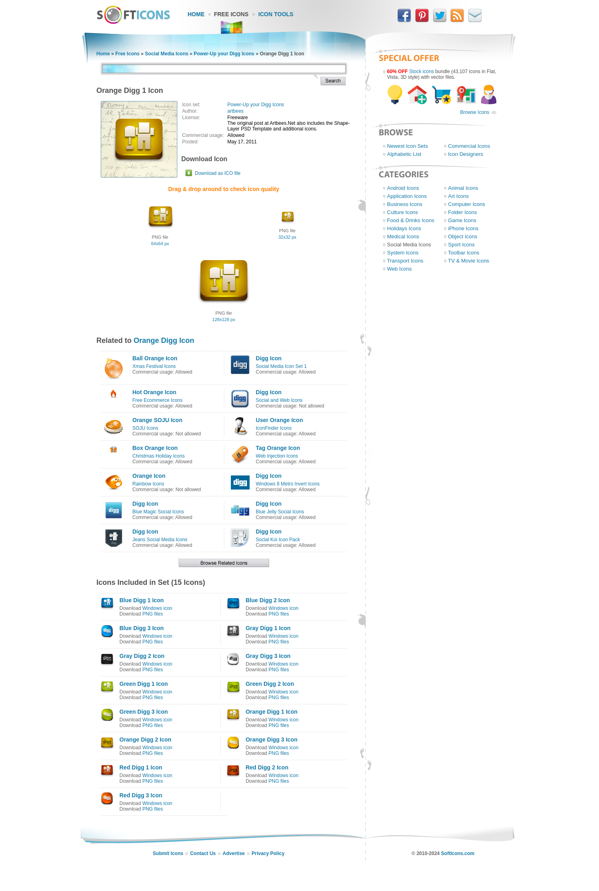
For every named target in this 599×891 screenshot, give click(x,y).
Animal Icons (463, 188)
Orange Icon (149, 476)
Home (196, 14)
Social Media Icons (166, 54)
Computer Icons (466, 204)
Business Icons (404, 204)
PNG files (152, 614)
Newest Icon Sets (407, 146)
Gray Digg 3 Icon (268, 656)
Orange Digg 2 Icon (145, 739)
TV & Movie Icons (468, 261)
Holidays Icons (404, 228)
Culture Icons (402, 212)
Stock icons (421, 71)
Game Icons (462, 220)
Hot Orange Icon (155, 392)
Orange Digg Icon (164, 340)
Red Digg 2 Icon (267, 767)
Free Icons (231, 14)
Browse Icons (474, 112)
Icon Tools (275, 14)
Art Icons (458, 196)
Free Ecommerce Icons (158, 400)
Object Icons (462, 236)
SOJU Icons (145, 428)
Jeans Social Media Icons (160, 539)
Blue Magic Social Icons (158, 512)
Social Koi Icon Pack (278, 539)
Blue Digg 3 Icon (142, 628)
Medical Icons (403, 236)
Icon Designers (465, 154)
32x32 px (287, 237)
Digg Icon (269, 358)
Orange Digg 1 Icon (271, 711)
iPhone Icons (463, 228)
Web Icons (399, 269)
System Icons (403, 253)
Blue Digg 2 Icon (268, 600)
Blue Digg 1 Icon (142, 600)
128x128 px (223, 319)
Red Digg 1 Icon (141, 767)
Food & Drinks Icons (410, 220)
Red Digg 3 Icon (141, 795)
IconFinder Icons (274, 428)
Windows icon (157, 608)
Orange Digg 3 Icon (271, 739)
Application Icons (407, 196)
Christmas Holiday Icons (159, 456)
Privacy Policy (268, 853)
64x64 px (160, 243)
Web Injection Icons (277, 456)
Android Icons (403, 188)
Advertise (234, 853)
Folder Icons (462, 212)
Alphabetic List (404, 154)
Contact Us (202, 853)
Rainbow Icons (149, 484)
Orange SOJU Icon (158, 420)
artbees (236, 111)
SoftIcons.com (458, 853)
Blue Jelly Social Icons (280, 512)
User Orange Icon (279, 420)
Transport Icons (405, 261)
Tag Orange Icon (278, 448)
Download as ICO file (217, 173)
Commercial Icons (469, 146)
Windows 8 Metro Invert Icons (288, 484)
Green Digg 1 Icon (144, 684)
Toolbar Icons (463, 253)
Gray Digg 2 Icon (142, 656)
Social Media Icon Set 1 (281, 366)
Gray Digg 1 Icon (268, 628)
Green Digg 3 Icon (144, 711)
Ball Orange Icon (155, 358)
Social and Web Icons (279, 400)
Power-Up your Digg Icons (224, 54)
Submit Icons (168, 853)
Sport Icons (461, 245)
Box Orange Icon (155, 448)
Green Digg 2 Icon (270, 684)
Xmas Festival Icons (154, 366)
